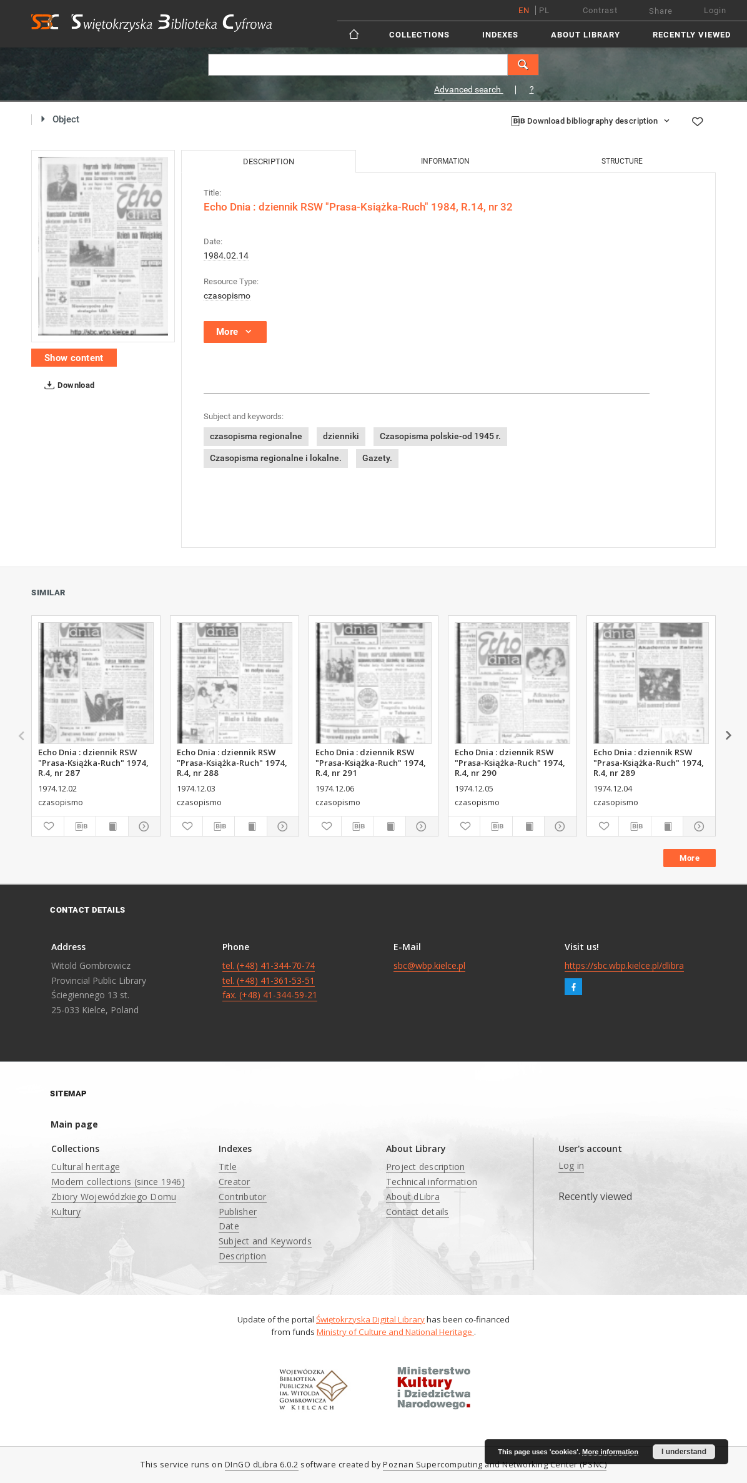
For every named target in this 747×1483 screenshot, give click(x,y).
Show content (74, 358)
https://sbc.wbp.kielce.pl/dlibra (624, 965)
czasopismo (227, 295)
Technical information (431, 1182)
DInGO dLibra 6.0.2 (262, 1464)
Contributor (243, 1197)
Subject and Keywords (265, 1241)
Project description (425, 1167)
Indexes (500, 34)
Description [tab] (268, 161)
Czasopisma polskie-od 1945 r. (440, 436)
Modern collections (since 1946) (118, 1182)
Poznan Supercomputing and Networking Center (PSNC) (494, 1464)
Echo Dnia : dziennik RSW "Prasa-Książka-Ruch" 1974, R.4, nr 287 (93, 762)
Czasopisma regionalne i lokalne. (276, 458)
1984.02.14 (226, 255)
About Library (585, 34)
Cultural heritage (85, 1167)
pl (544, 10)
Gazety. (377, 458)
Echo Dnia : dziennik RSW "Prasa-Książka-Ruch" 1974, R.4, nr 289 (648, 762)
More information (610, 1452)
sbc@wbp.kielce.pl (429, 965)
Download (67, 385)
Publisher (238, 1212)
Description (243, 1256)
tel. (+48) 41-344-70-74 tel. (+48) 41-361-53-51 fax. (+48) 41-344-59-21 (269, 980)
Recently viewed (692, 34)
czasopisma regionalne (256, 436)
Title (228, 1167)
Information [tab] (445, 161)
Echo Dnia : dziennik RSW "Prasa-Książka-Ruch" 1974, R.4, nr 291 (370, 762)
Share (661, 11)
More (690, 858)
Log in (571, 1165)
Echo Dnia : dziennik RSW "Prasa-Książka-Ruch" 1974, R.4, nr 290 (510, 762)
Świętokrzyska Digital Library (370, 1319)
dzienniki (341, 436)
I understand (683, 1451)
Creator (234, 1182)
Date (229, 1226)
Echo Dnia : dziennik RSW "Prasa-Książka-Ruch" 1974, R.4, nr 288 (232, 762)
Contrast (600, 10)
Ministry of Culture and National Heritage (395, 1331)
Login (715, 10)
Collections (419, 34)
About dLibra (413, 1197)
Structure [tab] (622, 161)
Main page (74, 1124)
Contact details (417, 1212)
